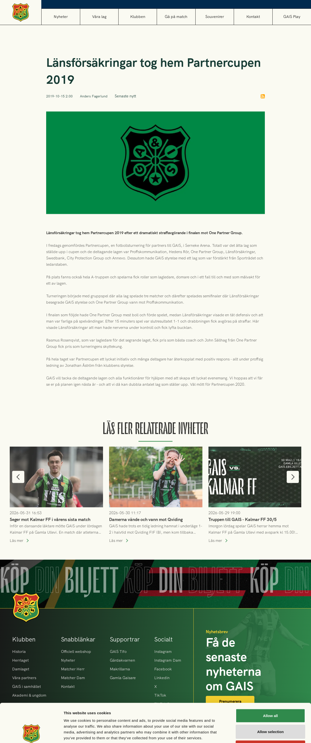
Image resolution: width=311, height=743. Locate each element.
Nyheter (61, 16)
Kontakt (253, 16)
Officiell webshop (76, 651)
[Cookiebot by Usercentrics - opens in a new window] (31, 733)
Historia (19, 651)
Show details (255, 733)
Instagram (163, 651)
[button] (99, 17)
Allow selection (270, 695)
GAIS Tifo (118, 651)
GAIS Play (291, 16)
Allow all (270, 679)
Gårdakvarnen (122, 660)
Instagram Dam (167, 660)
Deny (270, 711)
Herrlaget (20, 660)
